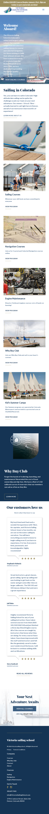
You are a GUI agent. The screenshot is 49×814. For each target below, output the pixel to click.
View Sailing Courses (15, 80)
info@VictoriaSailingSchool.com (18, 795)
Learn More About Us (12, 115)
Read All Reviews (24, 673)
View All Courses (24, 709)
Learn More (11, 496)
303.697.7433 (27, 714)
